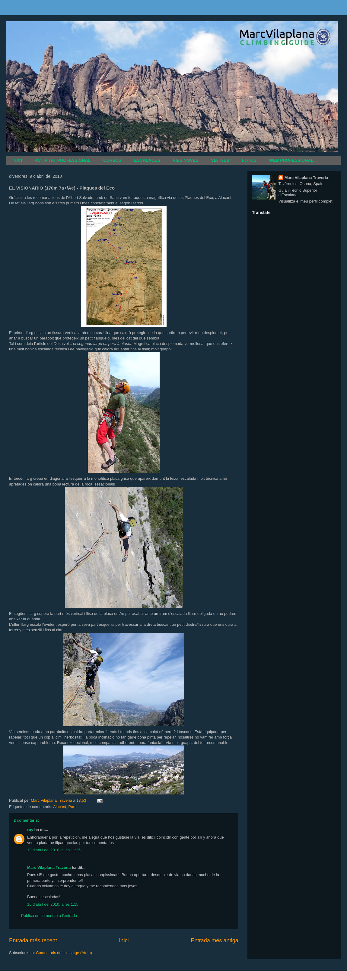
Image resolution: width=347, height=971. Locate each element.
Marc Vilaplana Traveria (49, 867)
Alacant (59, 806)
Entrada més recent (33, 940)
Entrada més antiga (214, 940)
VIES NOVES (186, 160)
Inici (124, 940)
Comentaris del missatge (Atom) (64, 952)
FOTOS (249, 160)
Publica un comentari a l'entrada (49, 915)
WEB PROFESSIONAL (291, 160)
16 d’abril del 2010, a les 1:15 (52, 904)
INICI (17, 160)
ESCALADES (147, 160)
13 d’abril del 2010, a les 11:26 (54, 850)
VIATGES (220, 160)
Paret (73, 806)
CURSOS (112, 160)
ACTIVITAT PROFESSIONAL (63, 160)
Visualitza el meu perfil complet (306, 201)
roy (30, 829)
